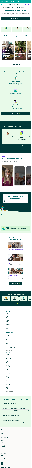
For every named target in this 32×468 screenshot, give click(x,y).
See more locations (9, 329)
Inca (7, 325)
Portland (7, 368)
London (7, 354)
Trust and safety (3, 434)
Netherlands (8, 385)
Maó (7, 316)
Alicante (7, 339)
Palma (7, 313)
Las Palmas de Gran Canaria (10, 347)
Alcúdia (7, 320)
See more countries (9, 391)
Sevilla (7, 340)
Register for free (15, 18)
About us (2, 443)
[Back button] (15, 62)
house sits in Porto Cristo (17, 116)
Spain (7, 381)
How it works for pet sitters (5, 432)
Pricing (2, 433)
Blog (1, 449)
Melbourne (8, 357)
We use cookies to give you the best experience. (10, 1)
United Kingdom (8, 376)
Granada (7, 342)
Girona (7, 346)
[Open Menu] (30, 4)
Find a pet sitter (11, 4)
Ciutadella (8, 324)
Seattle (7, 365)
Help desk (2, 436)
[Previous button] (3, 188)
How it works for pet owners (5, 430)
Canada (7, 379)
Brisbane (7, 362)
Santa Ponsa (8, 327)
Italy (7, 387)
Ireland (7, 388)
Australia (7, 377)
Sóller (7, 328)
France (7, 383)
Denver (7, 369)
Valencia (7, 336)
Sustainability (3, 446)
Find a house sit (16, 4)
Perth (7, 361)
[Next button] (18, 62)
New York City (8, 358)
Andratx (7, 321)
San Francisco (8, 366)
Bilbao (7, 344)
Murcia (7, 343)
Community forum (4, 445)
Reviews (2, 440)
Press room (2, 450)
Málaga (7, 338)
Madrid (7, 335)
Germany (7, 380)
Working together (3, 453)
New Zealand (8, 384)
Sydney (7, 355)
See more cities (9, 370)
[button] (7, 175)
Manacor (7, 317)
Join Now (26, 4)
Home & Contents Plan (4, 437)
